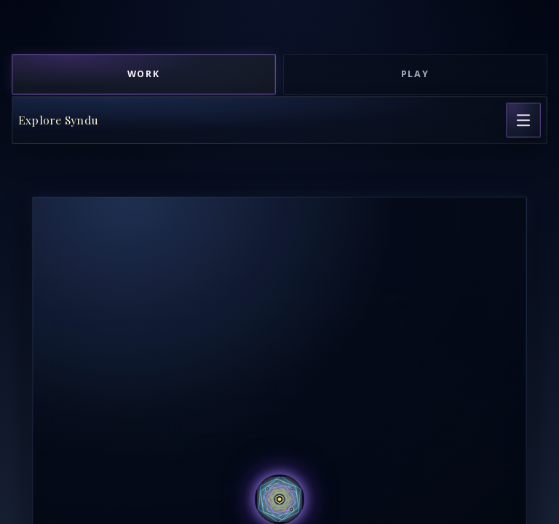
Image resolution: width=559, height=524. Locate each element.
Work (144, 74)
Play (415, 74)
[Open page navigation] (523, 120)
